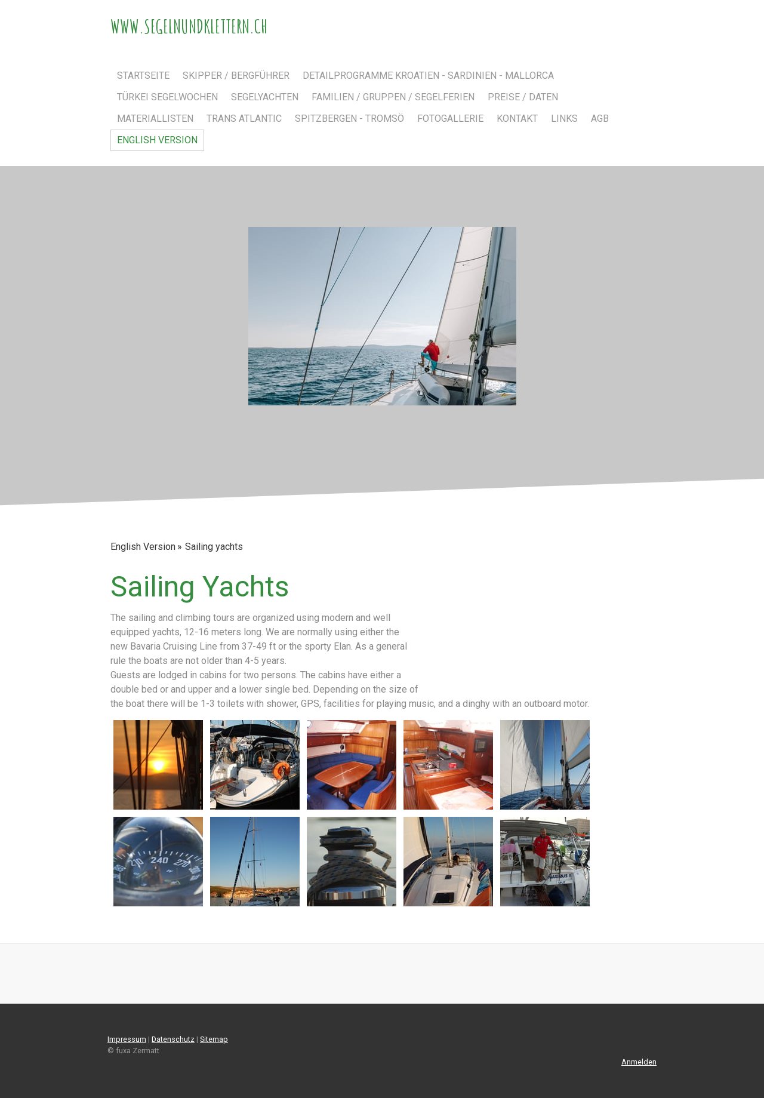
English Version (157, 140)
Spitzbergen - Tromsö (349, 118)
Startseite (143, 75)
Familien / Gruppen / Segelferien (393, 97)
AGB (600, 118)
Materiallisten (155, 118)
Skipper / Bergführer (236, 75)
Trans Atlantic (244, 118)
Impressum (126, 1039)
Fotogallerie (450, 118)
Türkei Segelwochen (167, 97)
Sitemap (214, 1039)
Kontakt (517, 118)
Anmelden (639, 1061)
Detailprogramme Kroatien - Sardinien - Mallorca (428, 75)
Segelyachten (264, 97)
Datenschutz (173, 1039)
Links (564, 118)
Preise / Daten (523, 97)
